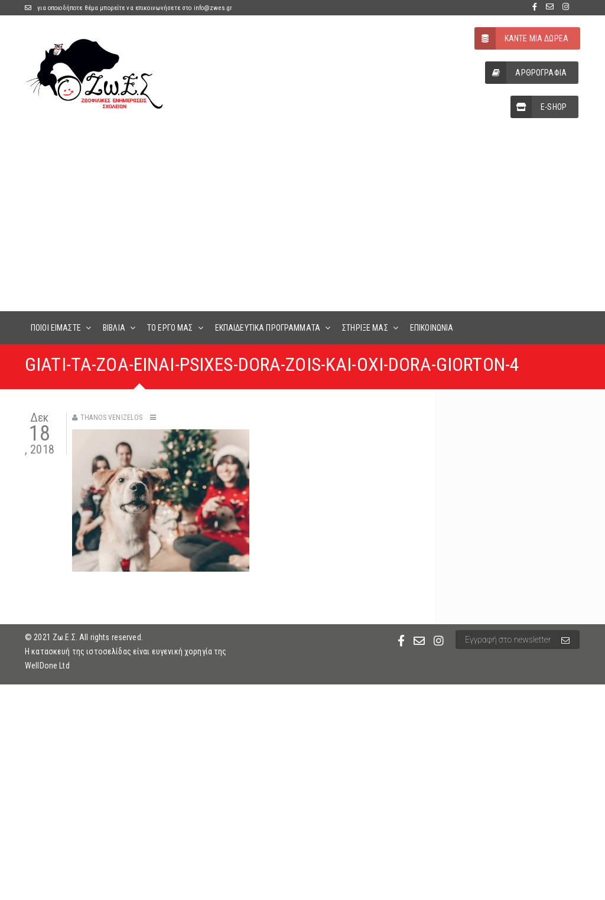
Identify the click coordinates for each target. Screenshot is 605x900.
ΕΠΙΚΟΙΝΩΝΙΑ (432, 327)
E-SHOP (538, 107)
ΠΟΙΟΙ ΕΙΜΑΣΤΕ (56, 327)
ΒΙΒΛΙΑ (114, 327)
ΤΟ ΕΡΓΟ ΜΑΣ (170, 327)
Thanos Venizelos (111, 417)
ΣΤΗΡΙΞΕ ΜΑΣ (365, 327)
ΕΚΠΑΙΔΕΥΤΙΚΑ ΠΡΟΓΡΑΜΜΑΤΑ (267, 327)
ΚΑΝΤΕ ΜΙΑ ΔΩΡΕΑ (521, 38)
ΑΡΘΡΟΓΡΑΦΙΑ (526, 72)
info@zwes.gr (213, 8)
